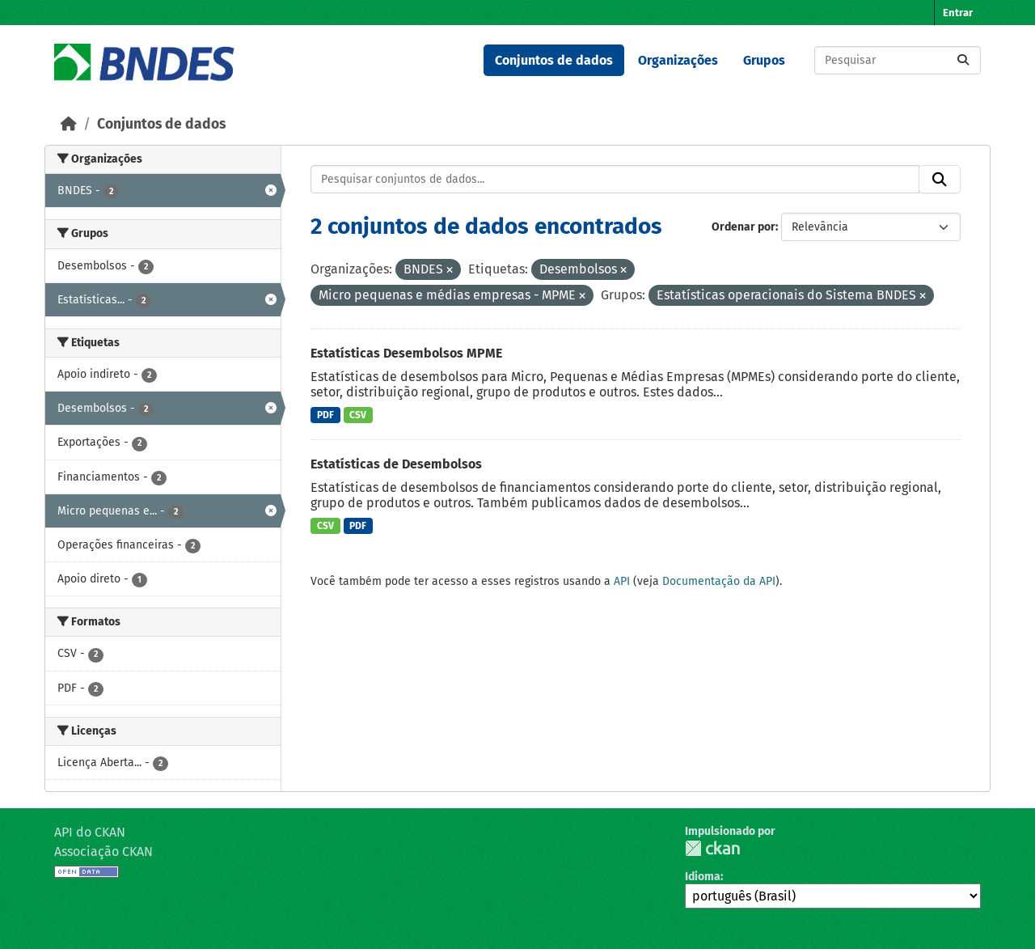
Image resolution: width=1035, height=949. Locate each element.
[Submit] (963, 60)
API (622, 581)
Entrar (958, 12)
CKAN (712, 848)
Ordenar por (743, 227)
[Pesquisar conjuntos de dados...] (897, 60)
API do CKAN (89, 832)
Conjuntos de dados (554, 60)
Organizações (678, 60)
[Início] (69, 124)
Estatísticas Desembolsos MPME (406, 353)
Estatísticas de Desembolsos (396, 464)
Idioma (702, 876)
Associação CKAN (103, 851)
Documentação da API (718, 581)
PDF (325, 415)
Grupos (764, 60)
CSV (357, 415)
